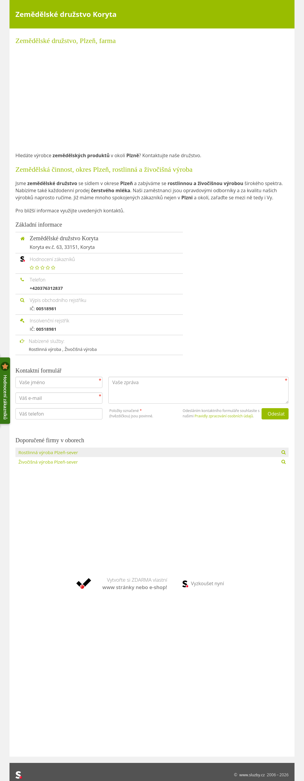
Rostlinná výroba (47, 349)
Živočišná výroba (84, 349)
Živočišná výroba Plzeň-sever (50, 462)
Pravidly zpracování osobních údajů (223, 416)
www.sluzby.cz (251, 774)
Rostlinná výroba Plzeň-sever (50, 452)
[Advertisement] (152, 98)
